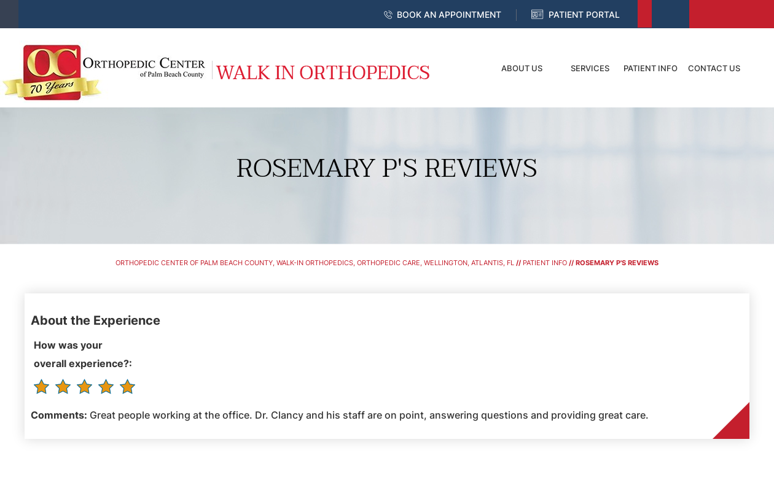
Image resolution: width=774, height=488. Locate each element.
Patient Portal (584, 14)
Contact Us (714, 68)
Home (463, 68)
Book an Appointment (449, 14)
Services (590, 68)
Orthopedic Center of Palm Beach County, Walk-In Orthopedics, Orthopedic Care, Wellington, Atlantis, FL (314, 262)
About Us (521, 68)
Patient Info (651, 68)
